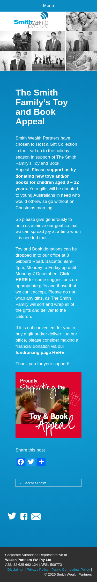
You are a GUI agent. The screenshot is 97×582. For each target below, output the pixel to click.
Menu (48, 5)
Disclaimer (16, 569)
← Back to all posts (33, 483)
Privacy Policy (38, 569)
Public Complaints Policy (70, 569)
